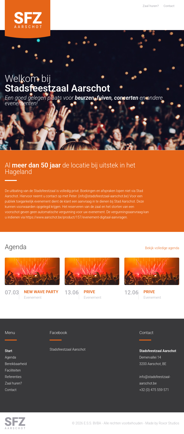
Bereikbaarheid (16, 364)
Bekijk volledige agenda (162, 248)
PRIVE (89, 292)
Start (8, 351)
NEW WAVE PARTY (41, 292)
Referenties (13, 377)
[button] (175, 24)
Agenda (10, 357)
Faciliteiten (13, 370)
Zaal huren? (151, 6)
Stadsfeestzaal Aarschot (67, 349)
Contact (169, 6)
